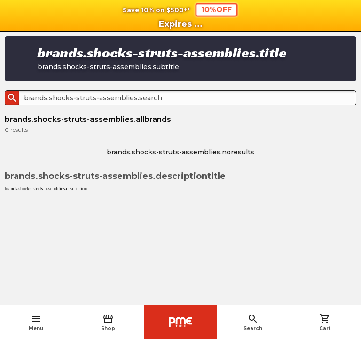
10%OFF (216, 9)
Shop (108, 322)
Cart (324, 322)
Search (252, 322)
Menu (36, 322)
